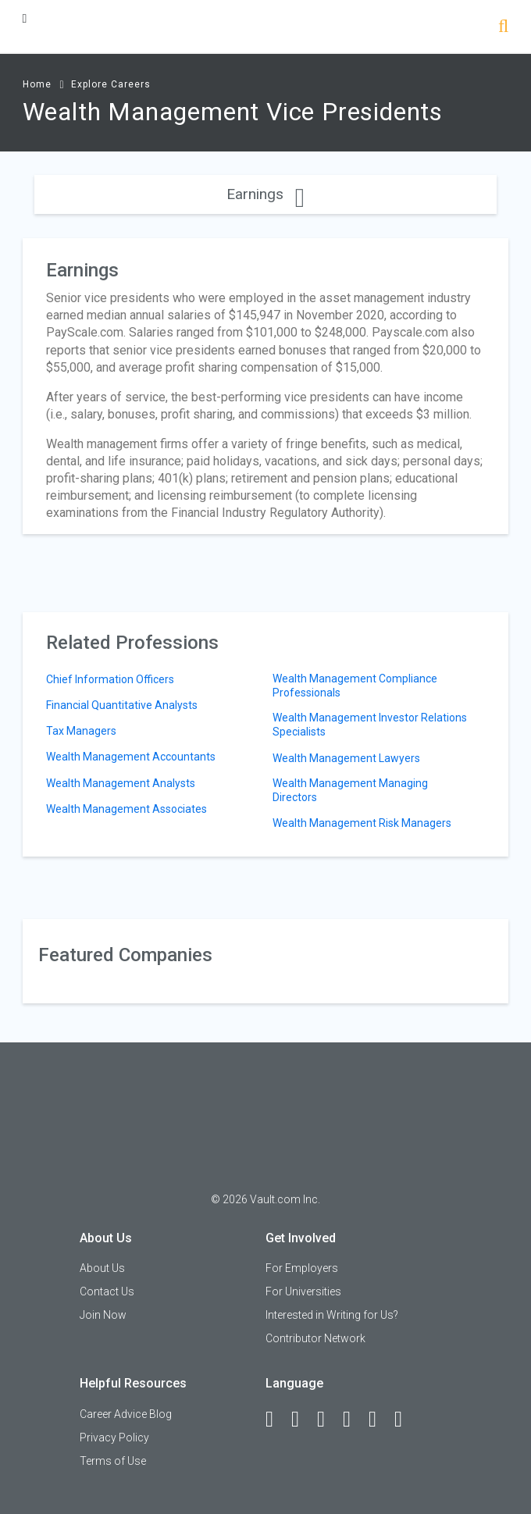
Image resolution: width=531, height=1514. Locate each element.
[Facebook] (276, 1419)
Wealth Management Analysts (120, 783)
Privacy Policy (114, 1437)
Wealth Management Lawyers (346, 758)
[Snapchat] (405, 1419)
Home (37, 84)
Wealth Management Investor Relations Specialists (370, 724)
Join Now (103, 1315)
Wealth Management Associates (126, 809)
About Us (102, 1268)
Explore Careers (111, 84)
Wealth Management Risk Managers (362, 823)
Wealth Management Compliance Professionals (355, 685)
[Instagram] (354, 1419)
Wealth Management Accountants (131, 756)
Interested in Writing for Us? (332, 1315)
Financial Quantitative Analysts (122, 705)
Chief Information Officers (110, 679)
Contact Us (107, 1291)
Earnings (265, 194)
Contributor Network (315, 1338)
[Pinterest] (379, 1419)
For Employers (302, 1268)
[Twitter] (328, 1419)
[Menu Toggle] (25, 18)
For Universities (303, 1291)
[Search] (503, 27)
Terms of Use (113, 1461)
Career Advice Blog (126, 1414)
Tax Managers (81, 731)
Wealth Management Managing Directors (350, 790)
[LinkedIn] (302, 1419)
